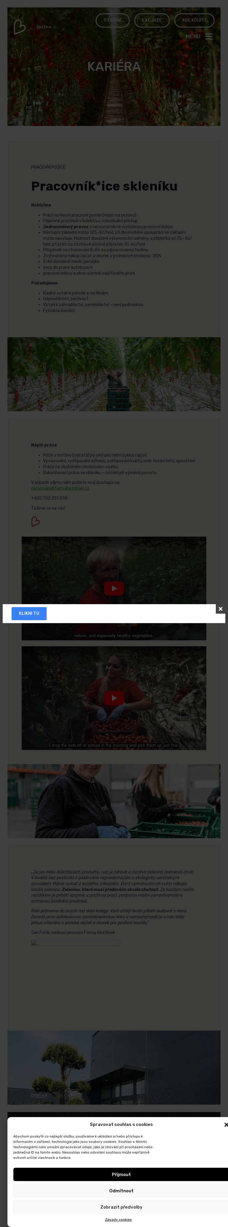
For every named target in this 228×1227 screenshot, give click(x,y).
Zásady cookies (118, 1220)
